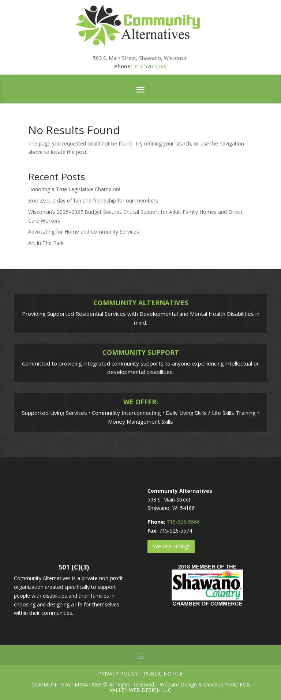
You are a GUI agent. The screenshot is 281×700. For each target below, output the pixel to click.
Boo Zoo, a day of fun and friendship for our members (93, 200)
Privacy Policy (118, 673)
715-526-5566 (150, 66)
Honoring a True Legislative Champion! (74, 189)
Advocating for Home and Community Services (83, 231)
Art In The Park (46, 242)
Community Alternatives (66, 684)
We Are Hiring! (171, 546)
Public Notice (163, 673)
